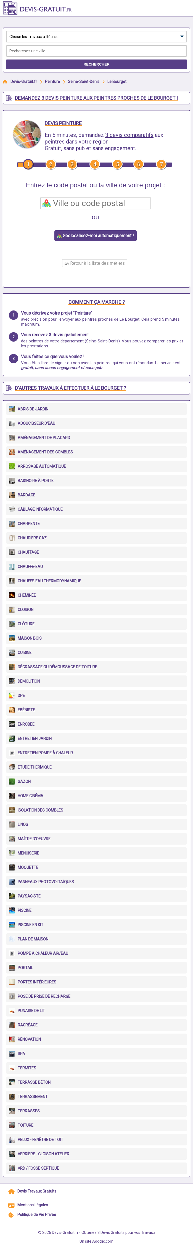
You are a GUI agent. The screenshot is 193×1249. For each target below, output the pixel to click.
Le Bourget (116, 81)
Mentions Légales (32, 1205)
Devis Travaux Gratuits (36, 1191)
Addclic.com (102, 1241)
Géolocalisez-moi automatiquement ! (95, 235)
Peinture (52, 81)
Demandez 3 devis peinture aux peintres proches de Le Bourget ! (96, 98)
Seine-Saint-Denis (83, 81)
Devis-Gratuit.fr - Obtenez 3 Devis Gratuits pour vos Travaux (103, 1232)
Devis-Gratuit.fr (23, 81)
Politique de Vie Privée (36, 1214)
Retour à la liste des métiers (95, 263)
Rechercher (96, 64)
